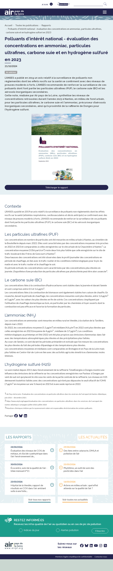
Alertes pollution (70, 530)
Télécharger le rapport (56, 187)
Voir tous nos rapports (39, 499)
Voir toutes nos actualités (75, 499)
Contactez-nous (100, 557)
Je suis (45, 5)
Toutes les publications (26, 25)
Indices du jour (31, 530)
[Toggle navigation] (104, 12)
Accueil (8, 25)
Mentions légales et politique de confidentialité (73, 557)
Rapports (46, 25)
